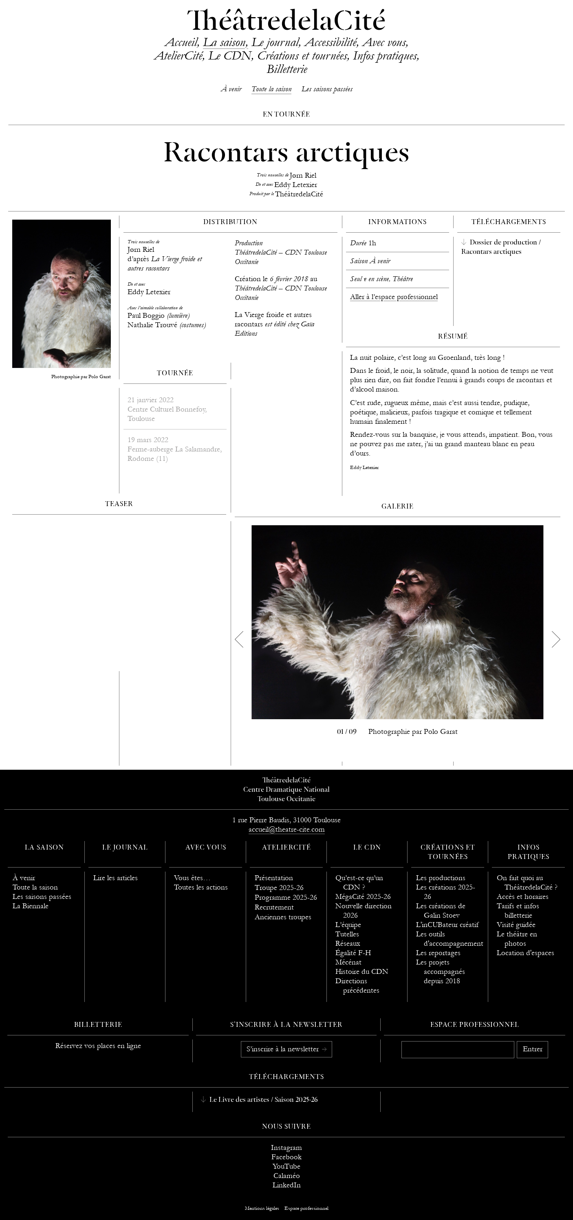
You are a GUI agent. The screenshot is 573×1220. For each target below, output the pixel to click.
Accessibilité (330, 42)
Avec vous (384, 42)
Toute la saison (271, 89)
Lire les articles (115, 878)
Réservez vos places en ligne (98, 1046)
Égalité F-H (353, 953)
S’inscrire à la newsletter (284, 1049)
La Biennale (30, 906)
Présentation (274, 878)
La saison (224, 42)
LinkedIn (287, 1185)
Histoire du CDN (361, 971)
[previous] (239, 639)
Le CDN (229, 55)
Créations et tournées (302, 55)
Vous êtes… (192, 878)
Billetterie (287, 69)
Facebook (286, 1157)
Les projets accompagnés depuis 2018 (440, 971)
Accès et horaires (523, 896)
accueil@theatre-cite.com (287, 829)
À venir (231, 89)
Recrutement (274, 907)
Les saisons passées (327, 89)
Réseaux (347, 943)
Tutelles (347, 934)
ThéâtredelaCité (286, 22)
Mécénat (348, 962)
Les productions (440, 878)
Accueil (181, 42)
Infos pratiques (385, 55)
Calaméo (286, 1176)
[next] (556, 639)
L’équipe (348, 925)
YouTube (286, 1166)
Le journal (274, 42)
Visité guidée (516, 925)
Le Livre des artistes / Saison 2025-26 (263, 1100)
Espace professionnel (475, 1025)
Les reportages (438, 953)
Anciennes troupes (283, 917)
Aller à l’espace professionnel (394, 297)
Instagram (286, 1147)
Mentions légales (262, 1208)
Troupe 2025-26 (279, 887)
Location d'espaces (525, 953)
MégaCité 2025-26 (363, 896)
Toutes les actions (201, 887)
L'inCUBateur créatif (447, 925)
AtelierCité (178, 55)
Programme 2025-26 (286, 897)
